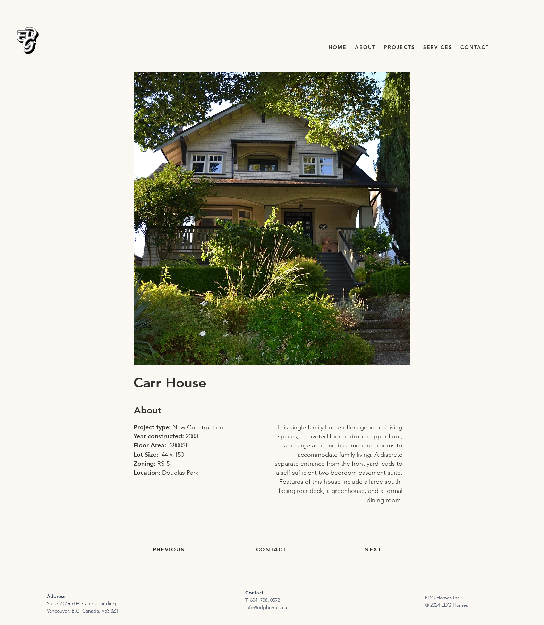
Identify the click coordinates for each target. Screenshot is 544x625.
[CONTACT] (272, 550)
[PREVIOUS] (169, 550)
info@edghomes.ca (266, 607)
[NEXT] (373, 550)
